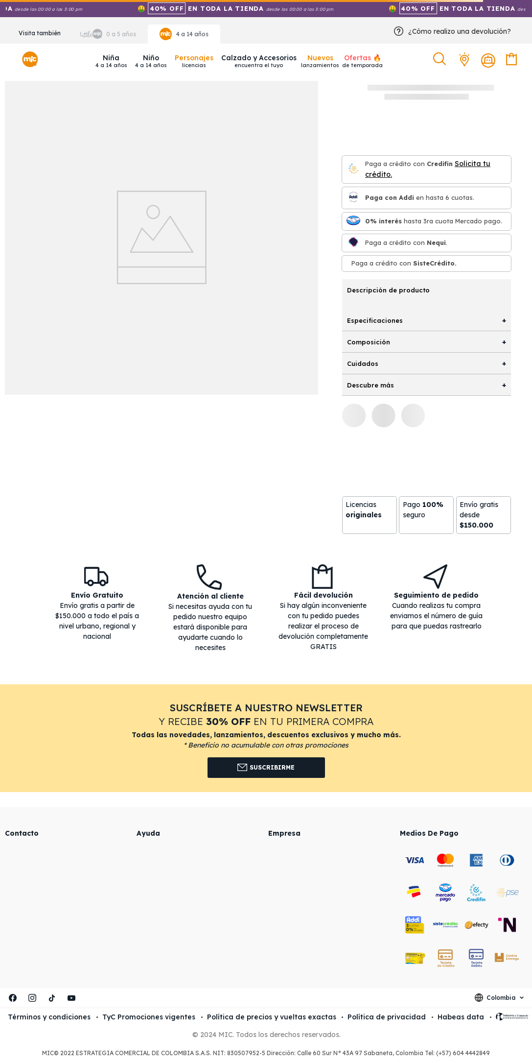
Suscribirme (266, 768)
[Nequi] (353, 242)
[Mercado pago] (353, 221)
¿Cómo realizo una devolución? (459, 31)
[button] (440, 59)
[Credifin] (353, 169)
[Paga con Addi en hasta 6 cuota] (353, 197)
